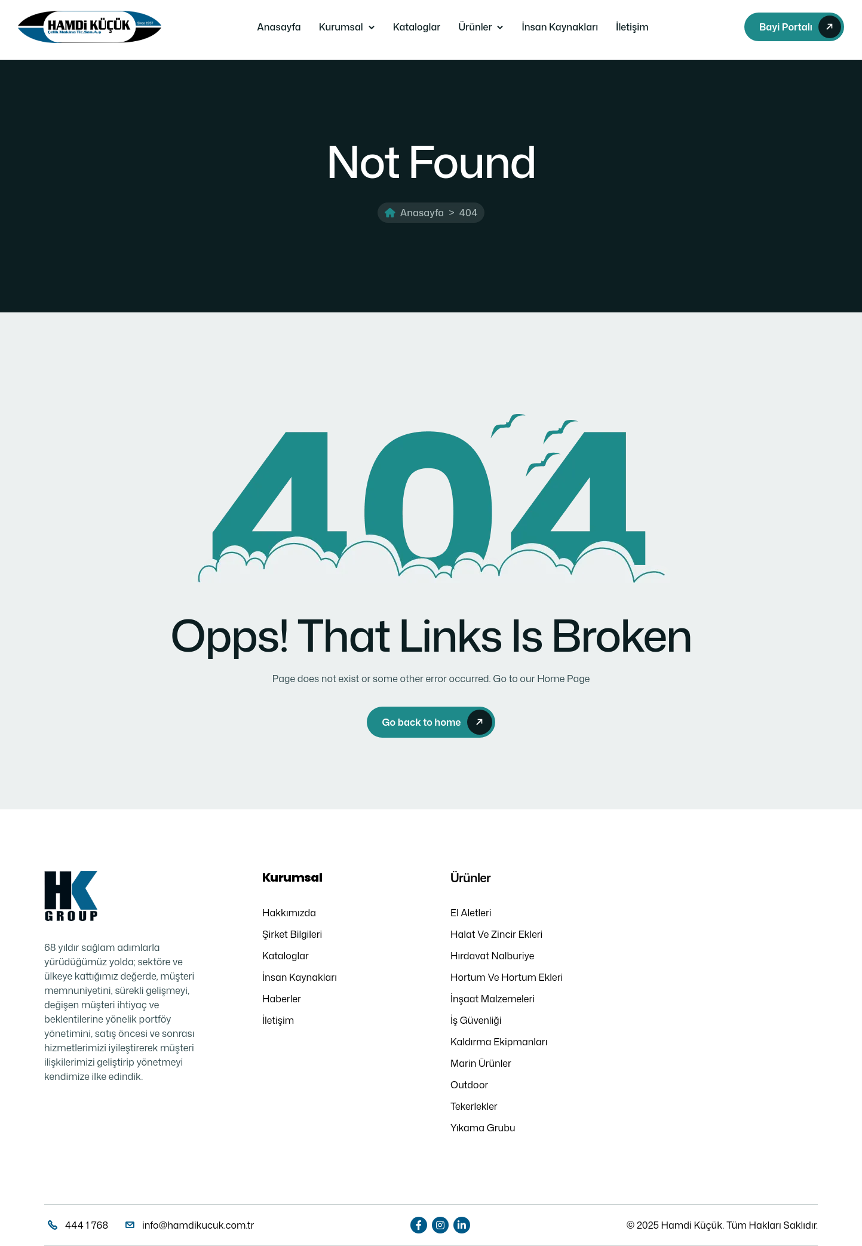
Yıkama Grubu (483, 1127)
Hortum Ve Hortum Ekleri (506, 977)
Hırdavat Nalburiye (492, 955)
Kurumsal (341, 26)
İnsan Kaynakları (560, 26)
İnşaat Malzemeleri (492, 998)
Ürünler (475, 26)
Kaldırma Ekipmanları (498, 1041)
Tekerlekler (474, 1106)
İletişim (632, 26)
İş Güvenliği (476, 1020)
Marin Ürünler (480, 1063)
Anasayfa (278, 26)
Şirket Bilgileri (292, 934)
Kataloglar (417, 26)
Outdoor (469, 1084)
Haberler (281, 998)
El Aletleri (471, 912)
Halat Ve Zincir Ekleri (496, 934)
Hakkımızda (289, 912)
